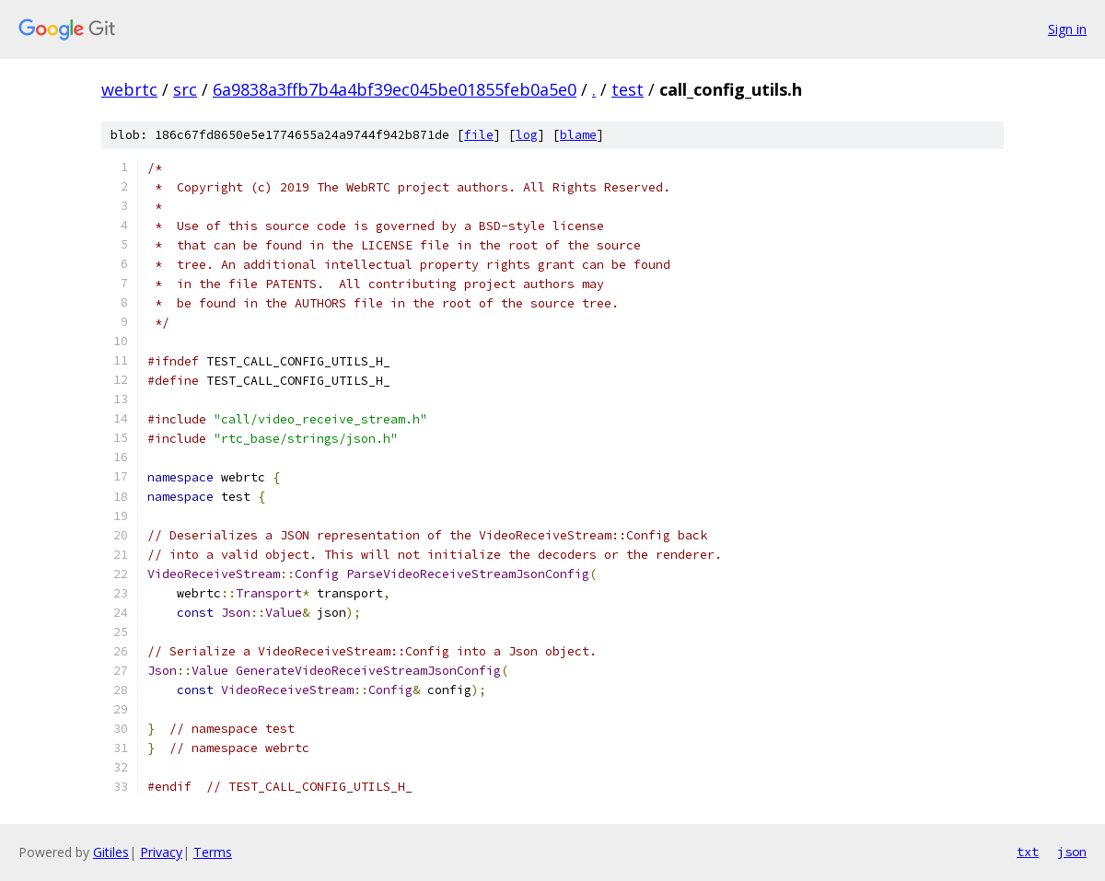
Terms (212, 852)
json (1072, 851)
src (185, 89)
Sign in (1067, 29)
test (627, 89)
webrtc (129, 89)
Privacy (161, 852)
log (527, 135)
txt (1028, 851)
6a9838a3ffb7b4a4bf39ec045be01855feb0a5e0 (394, 89)
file (479, 135)
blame (578, 135)
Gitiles (111, 852)
